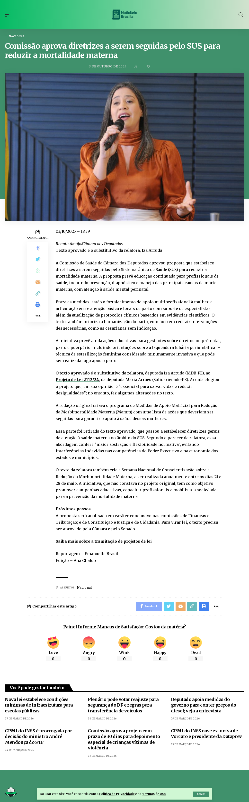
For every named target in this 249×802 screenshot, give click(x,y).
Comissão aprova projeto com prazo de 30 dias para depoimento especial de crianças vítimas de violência (124, 739)
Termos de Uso (155, 794)
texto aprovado (75, 373)
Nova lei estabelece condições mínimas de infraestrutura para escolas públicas (39, 705)
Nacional (17, 36)
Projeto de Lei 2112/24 (78, 379)
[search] (240, 15)
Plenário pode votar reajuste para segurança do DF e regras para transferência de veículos (123, 705)
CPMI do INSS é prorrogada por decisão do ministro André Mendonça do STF (38, 737)
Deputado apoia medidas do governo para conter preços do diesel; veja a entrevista (203, 705)
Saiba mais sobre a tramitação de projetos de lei (104, 541)
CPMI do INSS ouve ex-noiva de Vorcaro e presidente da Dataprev (206, 734)
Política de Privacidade (117, 794)
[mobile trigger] (9, 15)
